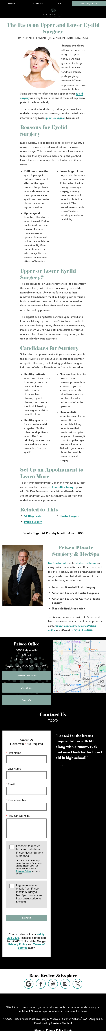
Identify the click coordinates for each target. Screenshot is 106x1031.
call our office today (60, 487)
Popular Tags (30, 533)
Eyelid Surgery (33, 522)
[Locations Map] (79, 666)
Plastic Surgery (69, 516)
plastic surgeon (56, 118)
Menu (11, 3)
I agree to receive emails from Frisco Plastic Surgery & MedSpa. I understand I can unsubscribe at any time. (29, 893)
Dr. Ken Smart (57, 563)
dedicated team (86, 563)
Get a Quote (89, 3)
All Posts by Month (54, 533)
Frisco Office (26, 644)
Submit (26, 918)
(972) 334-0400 (81, 630)
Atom (71, 533)
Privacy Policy (23, 871)
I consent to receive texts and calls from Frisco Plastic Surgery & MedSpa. (30, 860)
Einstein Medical (61, 1023)
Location (37, 3)
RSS (81, 533)
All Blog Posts (32, 516)
